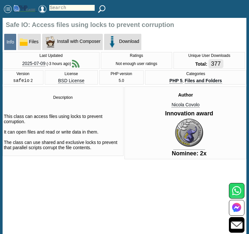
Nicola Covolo (185, 105)
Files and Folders (203, 81)
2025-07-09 (34, 63)
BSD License (71, 81)
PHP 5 (176, 81)
